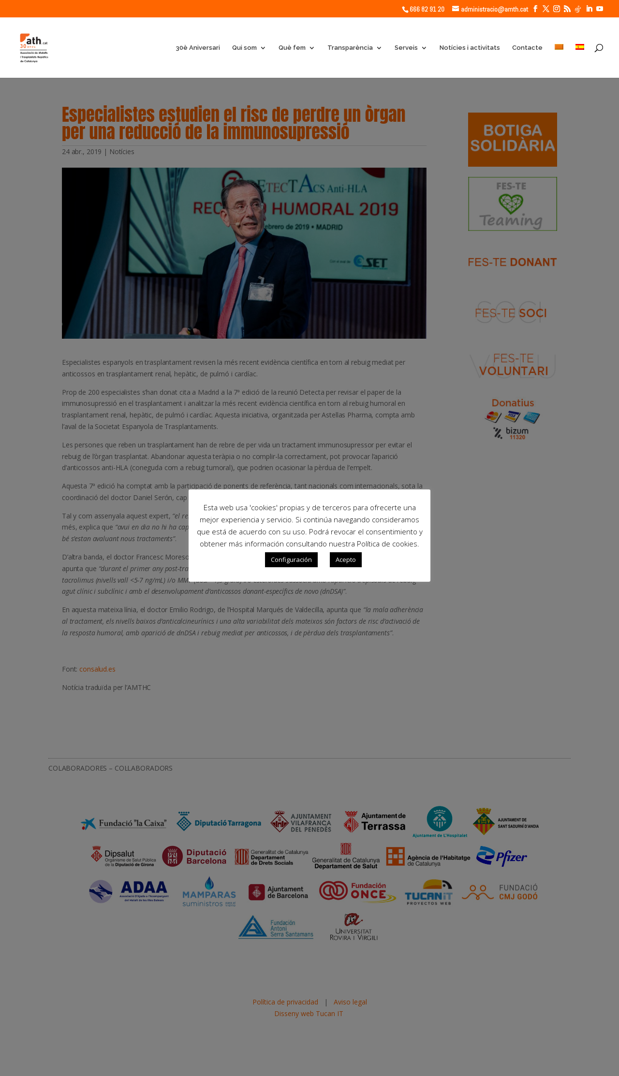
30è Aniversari (198, 47)
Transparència (350, 47)
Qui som (244, 47)
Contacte (527, 47)
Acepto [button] (346, 559)
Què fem (292, 47)
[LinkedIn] (589, 9)
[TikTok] (578, 9)
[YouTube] (599, 9)
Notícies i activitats (470, 47)
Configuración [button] (291, 559)
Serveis (406, 47)
